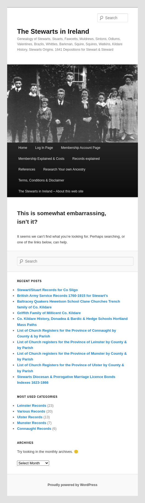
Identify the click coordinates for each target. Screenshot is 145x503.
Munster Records (31, 423)
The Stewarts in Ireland (53, 31)
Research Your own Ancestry (64, 169)
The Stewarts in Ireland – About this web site (50, 191)
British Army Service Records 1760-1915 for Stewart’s (62, 296)
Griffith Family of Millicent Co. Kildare (49, 313)
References (26, 169)
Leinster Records (31, 405)
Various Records (31, 411)
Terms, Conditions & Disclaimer (41, 180)
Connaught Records (34, 429)
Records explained (85, 159)
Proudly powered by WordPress (72, 485)
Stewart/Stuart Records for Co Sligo (47, 290)
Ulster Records (29, 417)
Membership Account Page (80, 148)
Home (22, 148)
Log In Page (44, 148)
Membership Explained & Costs (41, 159)
